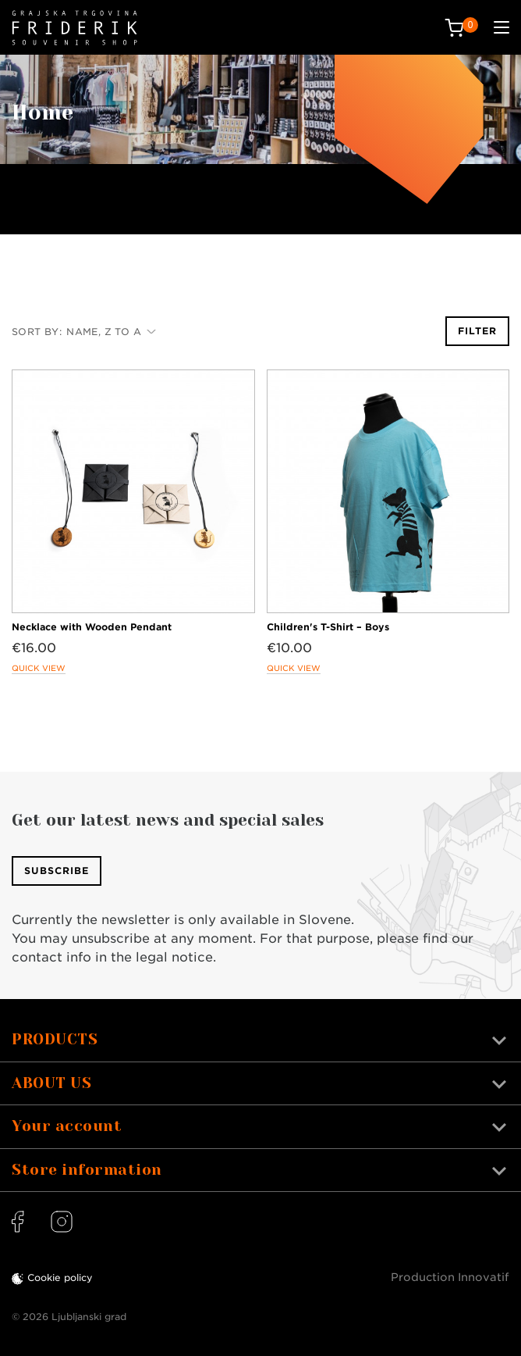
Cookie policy (60, 1277)
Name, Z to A (111, 331)
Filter (477, 331)
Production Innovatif (450, 1277)
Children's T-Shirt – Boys (328, 627)
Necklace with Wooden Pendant (92, 627)
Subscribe (56, 870)
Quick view (39, 668)
